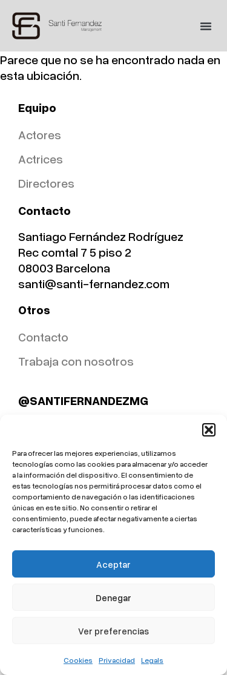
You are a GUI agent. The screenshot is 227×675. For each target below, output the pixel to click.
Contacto (43, 336)
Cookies (78, 660)
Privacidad (117, 660)
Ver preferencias (113, 630)
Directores (46, 183)
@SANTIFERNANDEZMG (83, 400)
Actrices (40, 158)
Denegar (113, 597)
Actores (39, 134)
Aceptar (113, 564)
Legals (152, 660)
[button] (209, 430)
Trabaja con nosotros (76, 361)
